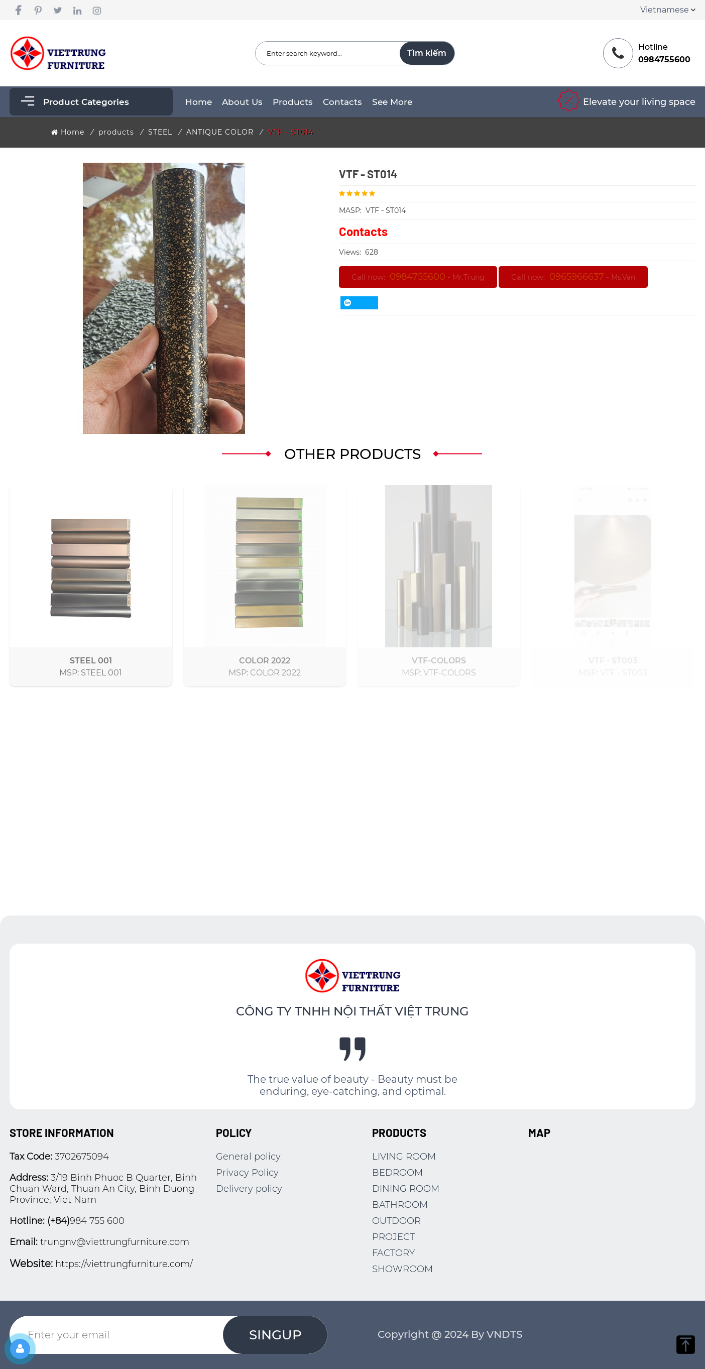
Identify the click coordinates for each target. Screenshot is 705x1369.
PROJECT (393, 1236)
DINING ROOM (405, 1188)
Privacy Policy (247, 1172)
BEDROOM (397, 1172)
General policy (248, 1156)
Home (198, 102)
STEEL (160, 132)
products (293, 102)
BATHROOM (400, 1204)
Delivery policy (249, 1188)
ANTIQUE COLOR (220, 132)
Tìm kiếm (426, 53)
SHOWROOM (402, 1269)
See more (392, 102)
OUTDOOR (396, 1220)
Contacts (342, 102)
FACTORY (393, 1253)
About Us (242, 102)
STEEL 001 (91, 660)
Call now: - (418, 277)
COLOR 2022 (264, 660)
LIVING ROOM (404, 1156)
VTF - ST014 (290, 132)
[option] (164, 298)
